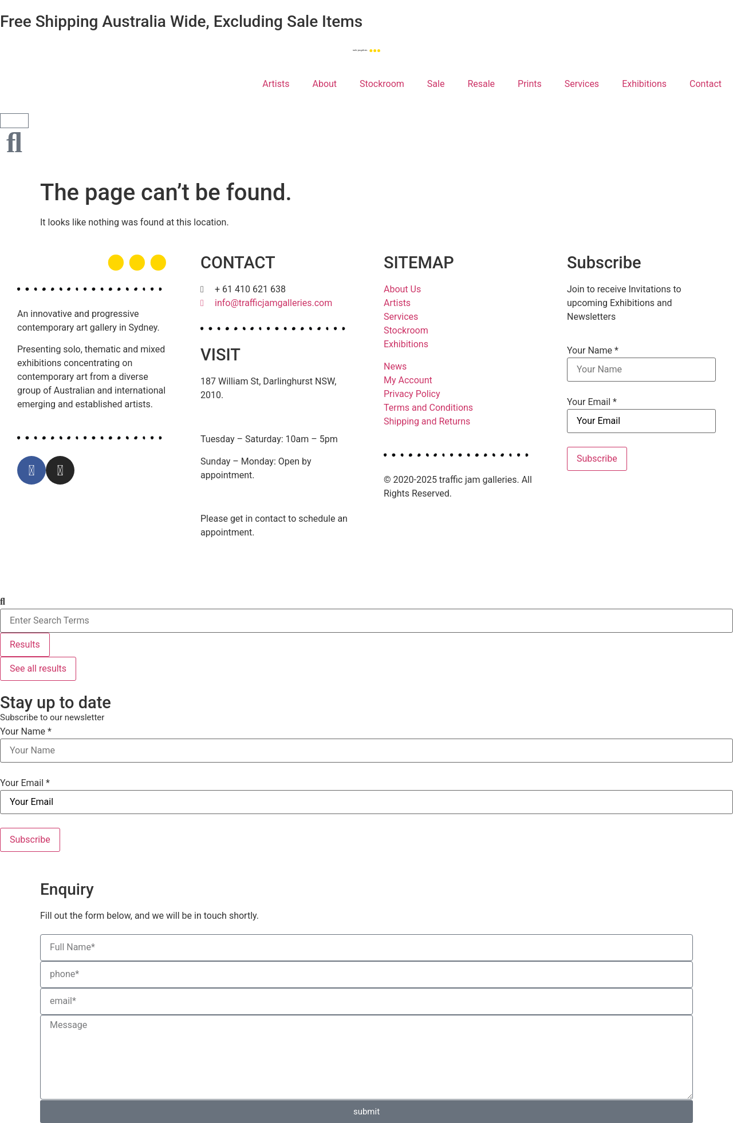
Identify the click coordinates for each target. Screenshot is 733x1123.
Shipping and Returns (427, 421)
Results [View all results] (25, 644)
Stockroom (382, 83)
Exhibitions (644, 83)
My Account (408, 380)
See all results (38, 668)
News (395, 366)
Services (582, 83)
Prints (530, 83)
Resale (481, 83)
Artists (275, 83)
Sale (436, 83)
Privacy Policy (412, 393)
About (324, 83)
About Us (402, 289)
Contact (705, 83)
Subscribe (597, 458)
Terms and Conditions (428, 407)
